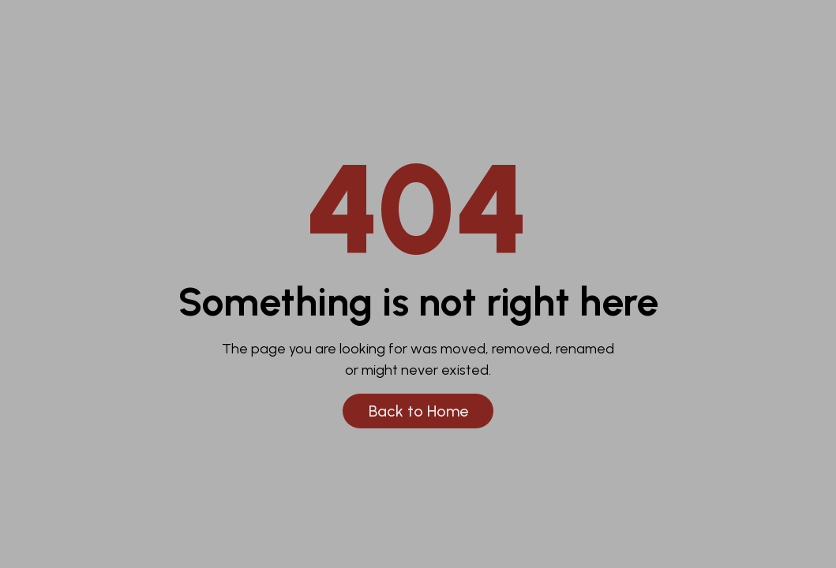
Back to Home (418, 411)
